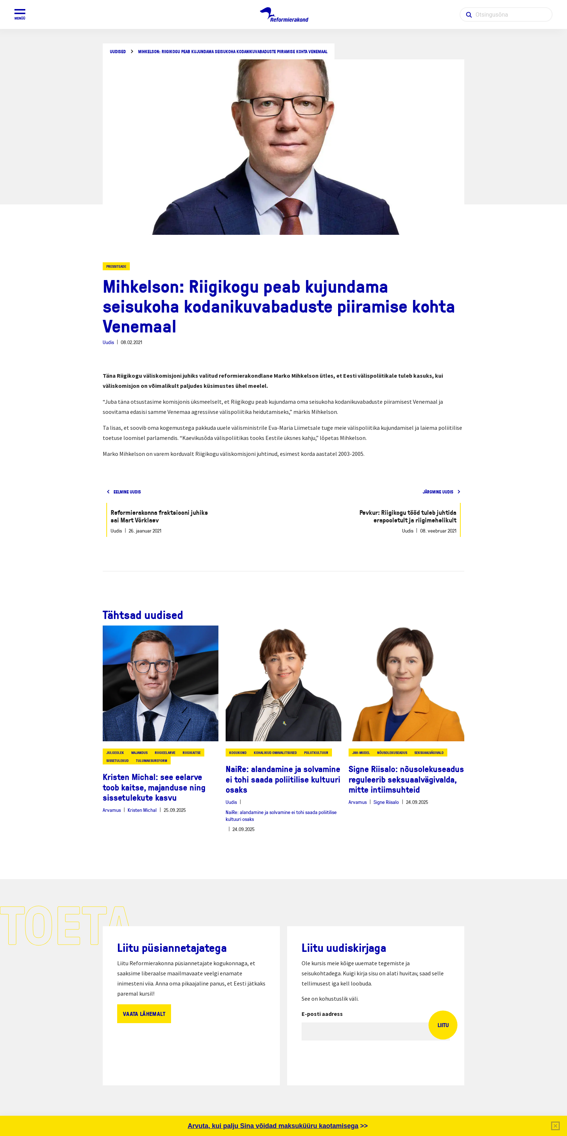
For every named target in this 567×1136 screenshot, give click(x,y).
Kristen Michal (142, 809)
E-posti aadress (322, 1013)
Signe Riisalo (386, 801)
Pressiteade (116, 266)
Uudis (108, 342)
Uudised (118, 51)
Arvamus (112, 809)
